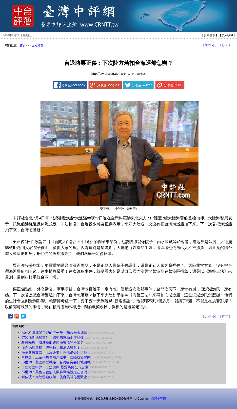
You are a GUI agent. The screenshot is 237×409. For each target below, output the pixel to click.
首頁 (23, 45)
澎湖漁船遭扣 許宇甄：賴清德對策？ (50, 347)
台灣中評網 (158, 398)
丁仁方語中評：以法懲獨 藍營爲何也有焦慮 (54, 367)
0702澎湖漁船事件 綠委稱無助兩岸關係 (52, 337)
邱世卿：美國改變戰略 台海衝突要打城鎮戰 (56, 362)
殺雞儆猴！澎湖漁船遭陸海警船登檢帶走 (53, 342)
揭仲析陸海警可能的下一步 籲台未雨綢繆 (54, 333)
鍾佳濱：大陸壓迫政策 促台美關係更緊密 (54, 377)
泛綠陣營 (37, 45)
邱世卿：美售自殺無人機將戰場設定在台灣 (54, 372)
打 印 (225, 45)
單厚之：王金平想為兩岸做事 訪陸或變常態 (57, 357)
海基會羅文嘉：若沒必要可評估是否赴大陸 (54, 352)
